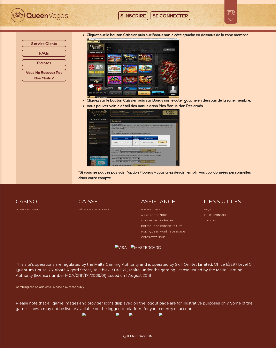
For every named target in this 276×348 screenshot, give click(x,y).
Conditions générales (157, 220)
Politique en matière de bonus (163, 231)
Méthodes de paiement (94, 209)
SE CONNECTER (170, 16)
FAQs (44, 53)
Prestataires (150, 209)
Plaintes (44, 63)
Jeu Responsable (216, 214)
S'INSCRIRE (133, 16)
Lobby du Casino (27, 209)
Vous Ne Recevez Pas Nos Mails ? (44, 75)
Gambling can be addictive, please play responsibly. (50, 286)
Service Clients (44, 43)
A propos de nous (154, 214)
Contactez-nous (153, 237)
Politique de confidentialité (162, 226)
